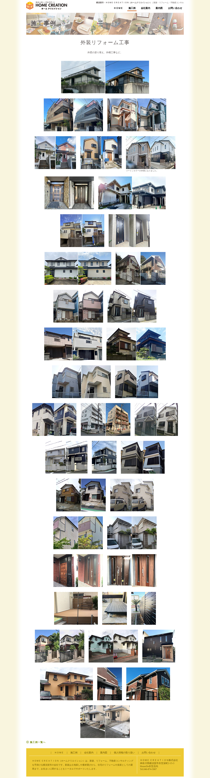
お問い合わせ (175, 8)
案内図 (159, 8)
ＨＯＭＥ (118, 8)
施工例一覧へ (36, 742)
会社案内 (145, 8)
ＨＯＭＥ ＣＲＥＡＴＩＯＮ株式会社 (159, 760)
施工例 (131, 8)
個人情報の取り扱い (124, 752)
